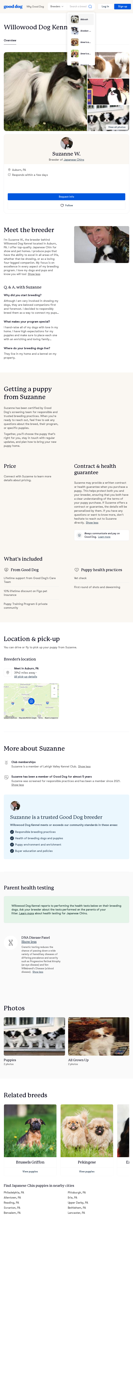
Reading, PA (11, 1202)
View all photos (116, 127)
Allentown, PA (12, 1197)
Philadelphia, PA (14, 1192)
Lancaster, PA (76, 1212)
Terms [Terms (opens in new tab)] (40, 718)
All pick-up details (25, 676)
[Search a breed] (81, 6)
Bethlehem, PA (77, 1207)
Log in (105, 6)
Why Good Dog (35, 6)
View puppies (30, 1171)
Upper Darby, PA (78, 1202)
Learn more (104, 536)
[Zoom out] (54, 694)
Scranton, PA (12, 1207)
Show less (34, 274)
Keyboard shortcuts (10, 718)
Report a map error (51, 718)
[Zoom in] (54, 688)
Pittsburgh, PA (77, 1192)
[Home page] (13, 6)
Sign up (122, 6)
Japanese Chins (74, 159)
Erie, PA (72, 1197)
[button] (45, 91)
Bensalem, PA (12, 1212)
